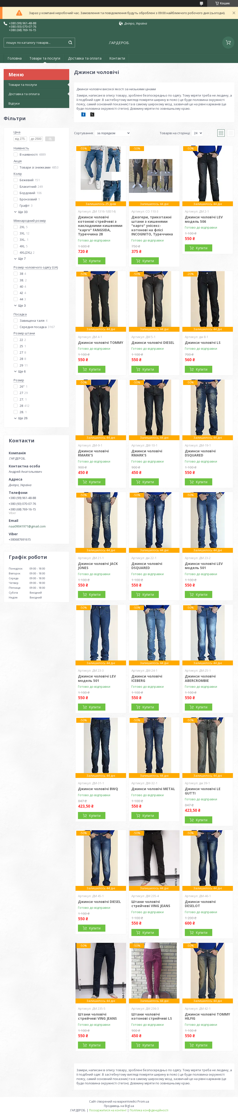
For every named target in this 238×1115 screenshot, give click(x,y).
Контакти (117, 58)
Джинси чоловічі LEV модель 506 (204, 219)
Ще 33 (22, 212)
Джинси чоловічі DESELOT (200, 903)
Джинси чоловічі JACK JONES (98, 565)
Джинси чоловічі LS (203, 342)
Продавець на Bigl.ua (119, 1106)
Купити (95, 261)
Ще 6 (22, 371)
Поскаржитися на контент (108, 1110)
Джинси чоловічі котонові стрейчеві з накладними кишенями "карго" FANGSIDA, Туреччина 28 (100, 225)
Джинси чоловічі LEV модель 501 (204, 565)
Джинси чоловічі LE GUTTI (203, 790)
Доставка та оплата (85, 58)
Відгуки (14, 103)
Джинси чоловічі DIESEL (152, 342)
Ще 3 (22, 305)
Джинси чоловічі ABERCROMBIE (200, 678)
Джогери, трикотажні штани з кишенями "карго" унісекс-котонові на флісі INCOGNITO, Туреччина (152, 225)
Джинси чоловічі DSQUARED (200, 453)
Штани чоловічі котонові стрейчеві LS (151, 1016)
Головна (15, 58)
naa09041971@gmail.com (27, 526)
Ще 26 (22, 418)
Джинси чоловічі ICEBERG (146, 678)
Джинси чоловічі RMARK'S (93, 453)
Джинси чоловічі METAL (153, 788)
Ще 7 (22, 258)
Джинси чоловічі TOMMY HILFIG (207, 1016)
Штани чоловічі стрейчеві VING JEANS (150, 903)
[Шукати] (70, 42)
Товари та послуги (44, 58)
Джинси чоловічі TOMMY (100, 342)
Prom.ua (143, 1101)
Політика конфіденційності (149, 1110)
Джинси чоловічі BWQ (98, 788)
